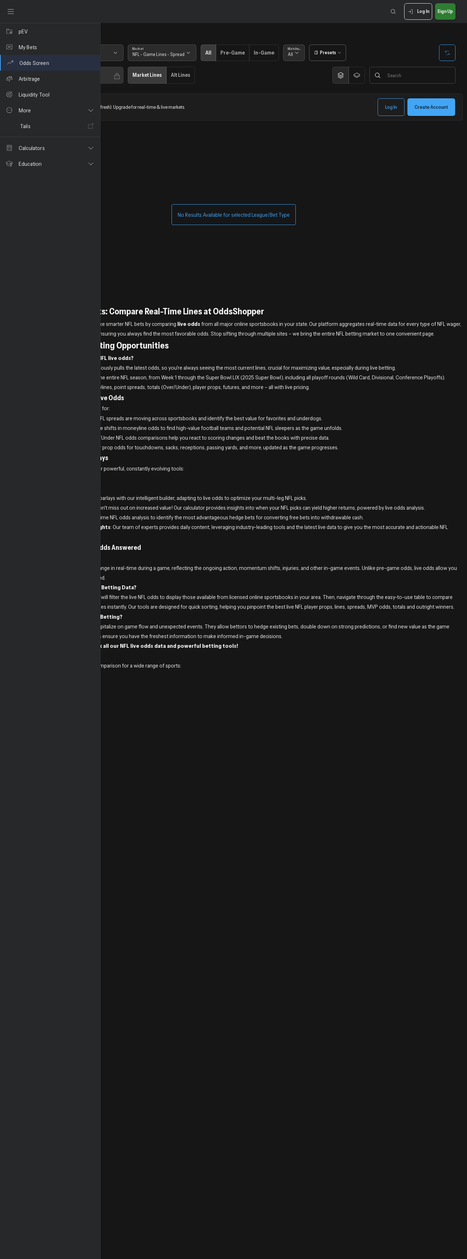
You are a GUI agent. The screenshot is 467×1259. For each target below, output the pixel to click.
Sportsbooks (126, 76)
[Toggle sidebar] (11, 11)
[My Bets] (50, 47)
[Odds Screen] (50, 63)
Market (238, 50)
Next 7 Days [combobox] (186, 57)
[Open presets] (411, 53)
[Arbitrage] (50, 78)
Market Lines (248, 80)
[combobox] (138, 55)
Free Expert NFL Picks (132, 522)
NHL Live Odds (123, 787)
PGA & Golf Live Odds (132, 797)
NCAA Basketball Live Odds (138, 767)
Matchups (379, 50)
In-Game (350, 55)
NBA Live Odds (123, 758)
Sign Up (445, 11)
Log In (418, 12)
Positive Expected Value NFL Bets (146, 512)
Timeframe (183, 50)
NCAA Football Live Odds (136, 777)
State (120, 50)
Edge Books (183, 76)
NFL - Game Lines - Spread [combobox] (259, 57)
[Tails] (50, 126)
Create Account (431, 112)
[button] (50, 110)
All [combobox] (374, 57)
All (301, 55)
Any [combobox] (120, 82)
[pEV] (50, 31)
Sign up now (162, 718)
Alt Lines (281, 80)
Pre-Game (323, 55)
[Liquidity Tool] (50, 94)
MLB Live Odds (123, 748)
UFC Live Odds (123, 806)
